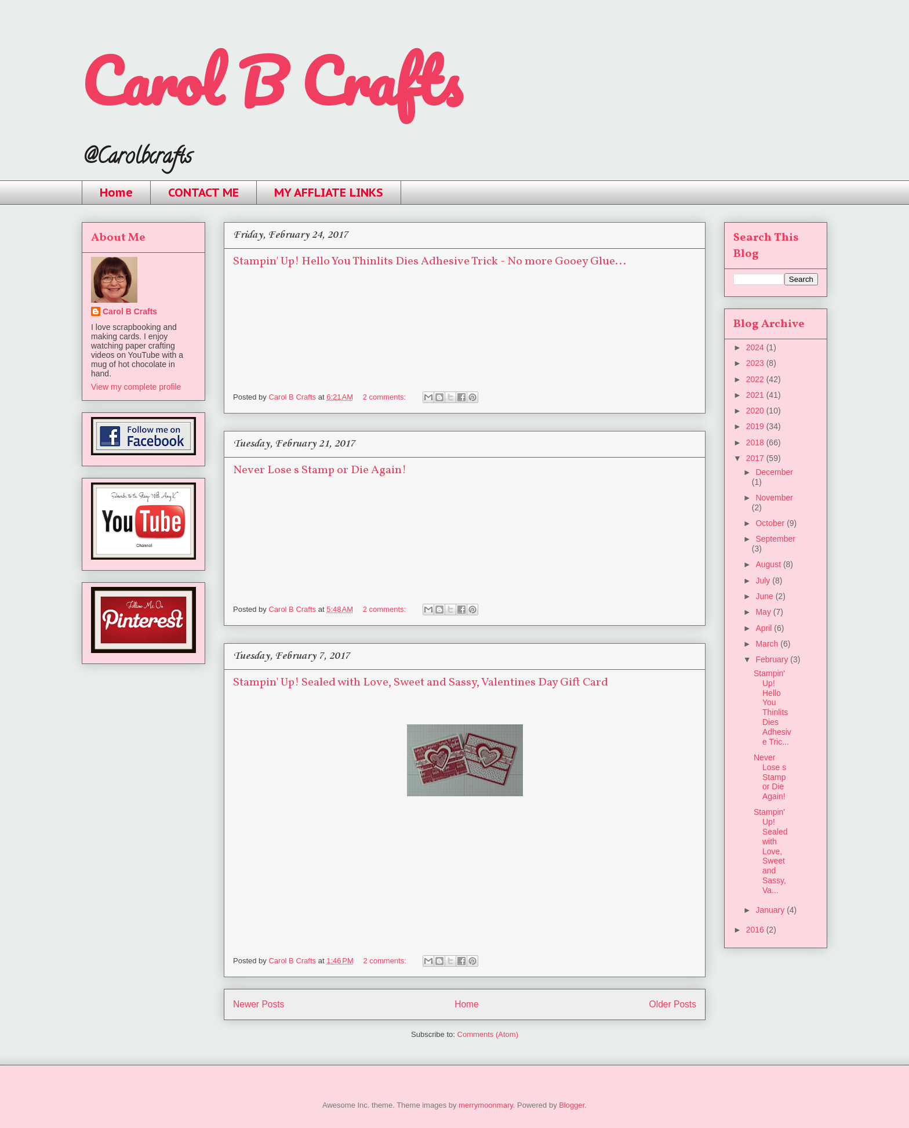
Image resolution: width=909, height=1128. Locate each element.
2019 (756, 426)
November (774, 497)
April (764, 628)
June (765, 596)
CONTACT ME (203, 192)
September (775, 538)
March (767, 643)
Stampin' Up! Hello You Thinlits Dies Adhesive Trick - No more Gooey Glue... (429, 261)
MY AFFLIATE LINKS (328, 192)
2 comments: (385, 397)
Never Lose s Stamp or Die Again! (319, 470)
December (774, 472)
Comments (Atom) (487, 1034)
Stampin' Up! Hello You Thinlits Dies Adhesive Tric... (772, 707)
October (771, 523)
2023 (756, 363)
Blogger (571, 1105)
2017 (756, 458)
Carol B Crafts (271, 81)
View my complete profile (136, 386)
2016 (756, 929)
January (771, 910)
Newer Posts (258, 1004)
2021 (756, 395)
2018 (756, 442)
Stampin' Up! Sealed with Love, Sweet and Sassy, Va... (771, 850)
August (769, 564)
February (772, 659)
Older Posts (672, 1004)
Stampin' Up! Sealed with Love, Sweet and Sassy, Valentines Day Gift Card (420, 682)
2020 (756, 410)
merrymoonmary (486, 1105)
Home (116, 192)
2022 (756, 379)
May (764, 611)
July (763, 580)
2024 (756, 347)
